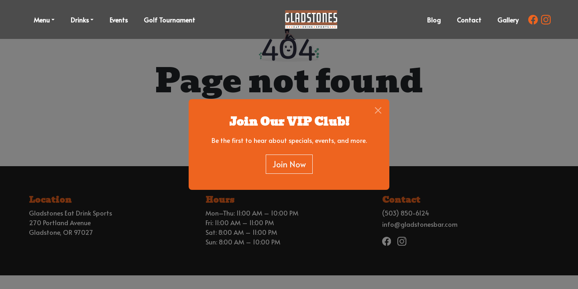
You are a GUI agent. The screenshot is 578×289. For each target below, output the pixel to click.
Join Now (289, 164)
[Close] (378, 110)
